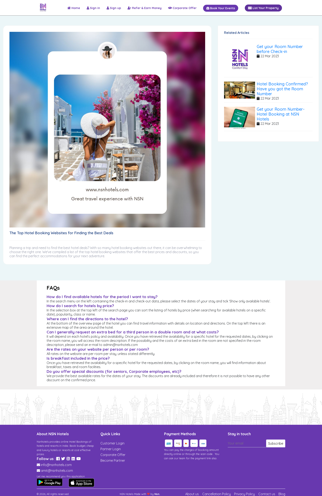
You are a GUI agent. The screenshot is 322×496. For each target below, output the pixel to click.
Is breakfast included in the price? (78, 358)
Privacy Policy (244, 494)
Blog (281, 494)
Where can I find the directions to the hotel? (87, 318)
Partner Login (110, 449)
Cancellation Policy (216, 494)
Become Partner (112, 460)
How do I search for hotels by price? (80, 305)
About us (192, 494)
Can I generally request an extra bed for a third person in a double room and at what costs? (133, 332)
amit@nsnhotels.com (57, 470)
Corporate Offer (112, 455)
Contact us (266, 494)
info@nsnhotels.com (56, 465)
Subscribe (275, 443)
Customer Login (112, 443)
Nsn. (157, 494)
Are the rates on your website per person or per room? (98, 349)
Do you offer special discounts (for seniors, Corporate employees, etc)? (114, 371)
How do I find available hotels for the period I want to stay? (102, 296)
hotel (75, 248)
